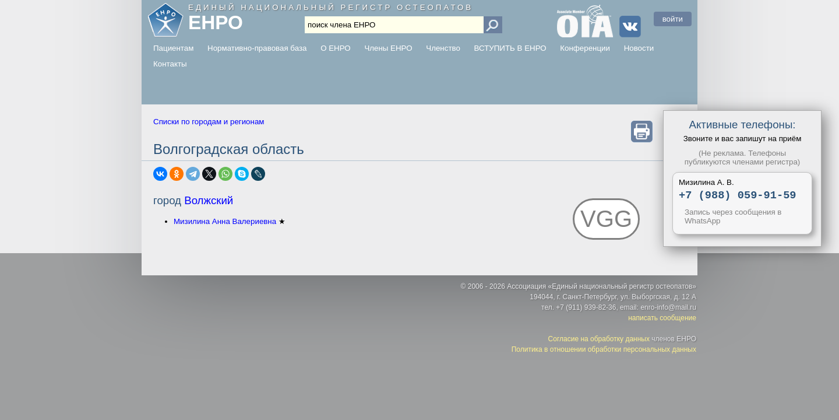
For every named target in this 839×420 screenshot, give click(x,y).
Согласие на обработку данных (599, 341)
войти (672, 19)
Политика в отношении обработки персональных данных (604, 351)
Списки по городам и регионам (208, 121)
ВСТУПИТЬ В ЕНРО (510, 48)
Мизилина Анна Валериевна (225, 221)
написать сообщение (662, 320)
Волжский (208, 200)
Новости (639, 48)
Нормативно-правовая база (256, 48)
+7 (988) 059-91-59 (737, 196)
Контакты (170, 64)
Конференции (585, 48)
